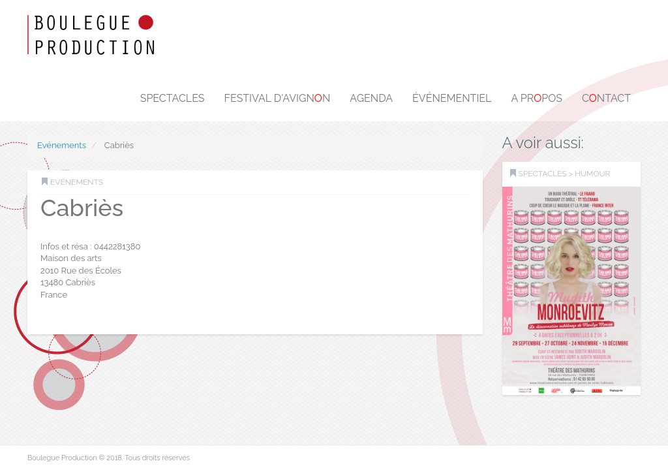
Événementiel (451, 98)
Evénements (61, 145)
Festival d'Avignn (277, 98)
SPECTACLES (543, 173)
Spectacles (172, 98)
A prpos (536, 98)
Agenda (371, 98)
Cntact (606, 98)
